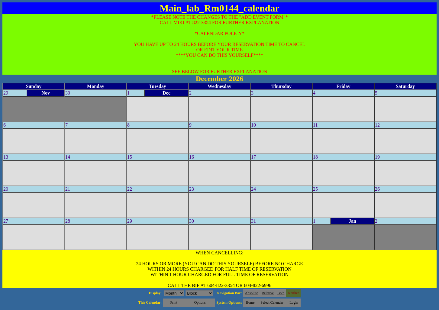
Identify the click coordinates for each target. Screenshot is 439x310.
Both (280, 293)
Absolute (251, 293)
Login (293, 302)
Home (250, 302)
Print (173, 302)
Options (200, 302)
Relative (268, 293)
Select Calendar (272, 302)
